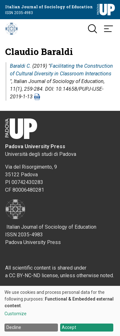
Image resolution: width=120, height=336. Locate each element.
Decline (13, 327)
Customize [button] (15, 313)
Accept (69, 327)
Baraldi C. (20, 66)
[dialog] (60, 311)
